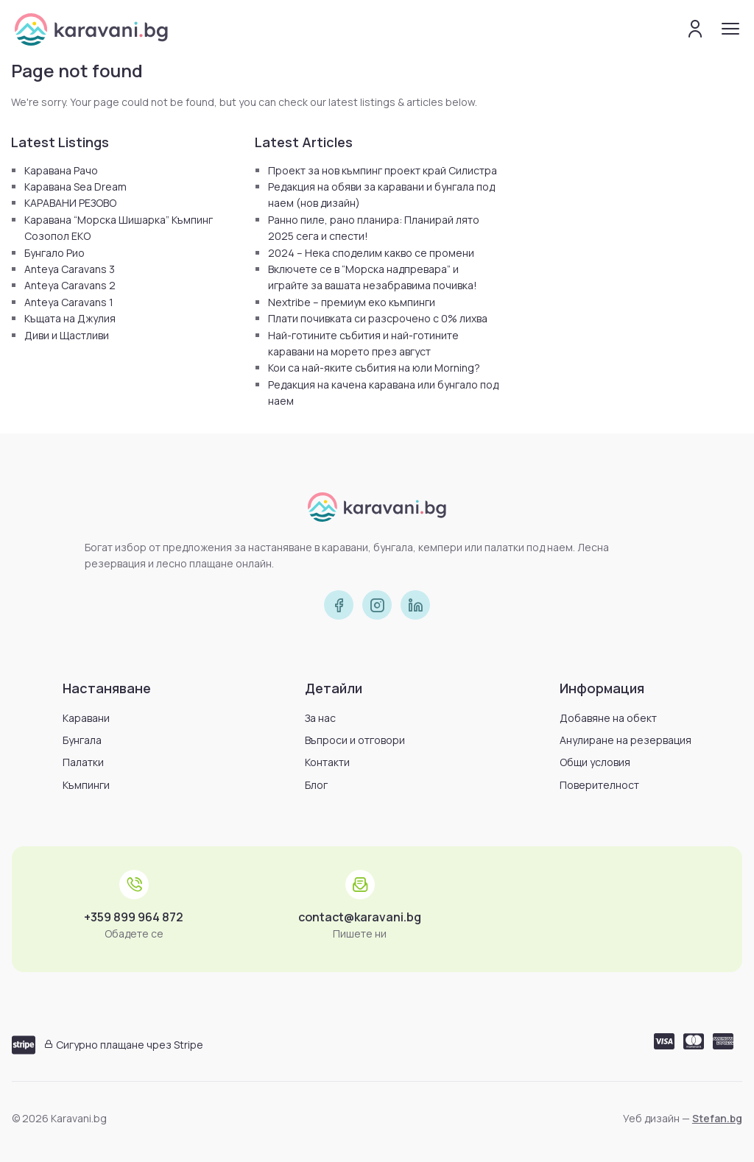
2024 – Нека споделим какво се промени (371, 253)
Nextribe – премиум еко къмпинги (351, 302)
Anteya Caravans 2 (70, 285)
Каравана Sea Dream (75, 187)
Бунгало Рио (54, 253)
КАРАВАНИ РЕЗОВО (70, 203)
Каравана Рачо (61, 170)
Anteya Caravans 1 (68, 302)
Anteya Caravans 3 (69, 269)
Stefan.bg (717, 1118)
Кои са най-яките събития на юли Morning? (374, 368)
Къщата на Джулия (70, 318)
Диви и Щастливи (66, 335)
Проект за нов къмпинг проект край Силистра (382, 170)
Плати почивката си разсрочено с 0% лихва (377, 318)
